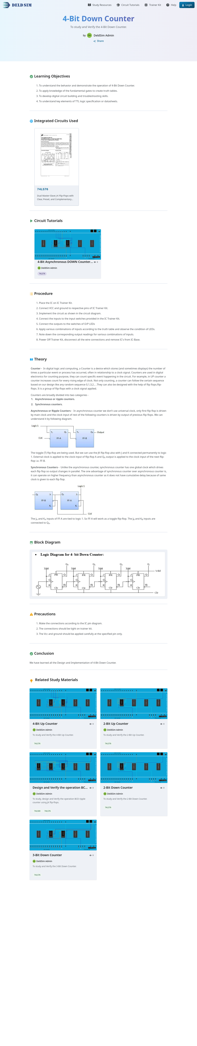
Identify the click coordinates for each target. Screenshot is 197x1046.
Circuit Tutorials (127, 5)
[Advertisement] (92, 933)
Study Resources (99, 5)
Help (171, 5)
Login (187, 5)
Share (98, 41)
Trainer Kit (152, 5)
